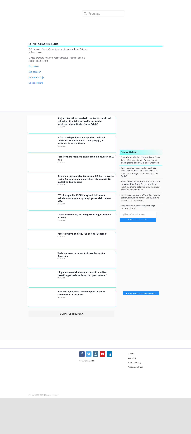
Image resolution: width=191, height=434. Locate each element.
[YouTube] (102, 354)
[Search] (85, 13)
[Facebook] (82, 354)
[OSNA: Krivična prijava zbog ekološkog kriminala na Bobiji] (42, 220)
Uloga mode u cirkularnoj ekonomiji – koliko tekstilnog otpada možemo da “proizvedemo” (82, 274)
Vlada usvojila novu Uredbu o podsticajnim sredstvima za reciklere (81, 293)
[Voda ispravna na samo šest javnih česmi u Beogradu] (42, 259)
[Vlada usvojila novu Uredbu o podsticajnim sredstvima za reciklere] (42, 297)
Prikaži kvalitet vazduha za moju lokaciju (141, 293)
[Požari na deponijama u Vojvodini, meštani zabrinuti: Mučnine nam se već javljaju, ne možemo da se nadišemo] (42, 143)
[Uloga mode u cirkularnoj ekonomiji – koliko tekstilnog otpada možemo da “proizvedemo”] (42, 278)
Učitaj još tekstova (71, 313)
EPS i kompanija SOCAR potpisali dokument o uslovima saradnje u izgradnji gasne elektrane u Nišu (84, 198)
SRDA (42, 395)
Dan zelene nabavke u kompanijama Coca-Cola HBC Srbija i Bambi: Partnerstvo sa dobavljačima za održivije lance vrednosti (140, 160)
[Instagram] (95, 354)
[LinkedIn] (109, 354)
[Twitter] (88, 354)
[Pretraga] (103, 13)
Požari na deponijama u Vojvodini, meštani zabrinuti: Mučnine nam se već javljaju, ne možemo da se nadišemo (81, 140)
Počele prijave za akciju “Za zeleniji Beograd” (82, 233)
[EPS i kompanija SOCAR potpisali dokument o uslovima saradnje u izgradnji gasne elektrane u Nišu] (42, 201)
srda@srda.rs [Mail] (86, 360)
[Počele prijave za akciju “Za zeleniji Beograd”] (42, 239)
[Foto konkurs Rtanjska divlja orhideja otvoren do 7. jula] (42, 162)
